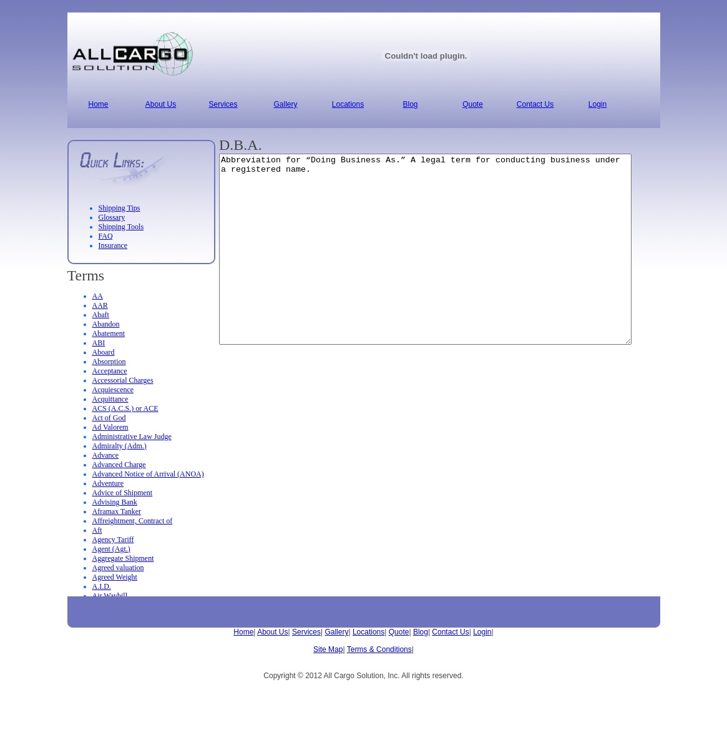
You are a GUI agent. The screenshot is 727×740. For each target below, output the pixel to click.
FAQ (106, 236)
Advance (105, 455)
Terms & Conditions (379, 649)
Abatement (108, 333)
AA (97, 296)
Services (306, 632)
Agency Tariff (113, 539)
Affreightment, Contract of (132, 520)
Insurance (113, 245)
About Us (272, 632)
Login (482, 632)
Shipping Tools (121, 226)
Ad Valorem (110, 427)
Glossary (112, 217)
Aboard (103, 352)
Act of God (109, 417)
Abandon (106, 324)
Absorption (109, 361)
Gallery (336, 632)
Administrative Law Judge (132, 436)
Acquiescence (113, 389)
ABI (98, 342)
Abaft (100, 314)
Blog (420, 632)
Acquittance (110, 399)
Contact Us (450, 632)
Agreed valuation (118, 567)
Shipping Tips (119, 208)
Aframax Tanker (117, 511)
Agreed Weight (114, 577)
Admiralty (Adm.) (119, 446)
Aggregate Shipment (123, 558)
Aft (97, 530)
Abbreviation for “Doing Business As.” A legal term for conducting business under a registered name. (450, 268)
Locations (368, 632)
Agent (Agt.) (111, 549)
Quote (399, 632)
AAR (100, 305)
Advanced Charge (119, 464)
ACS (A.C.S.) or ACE (125, 408)
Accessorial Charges (123, 380)
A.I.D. (101, 586)
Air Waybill (109, 595)
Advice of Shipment (122, 492)
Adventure (108, 483)
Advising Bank (114, 502)
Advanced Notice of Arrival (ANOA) (148, 474)
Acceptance (109, 371)
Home (243, 632)
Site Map (328, 649)
